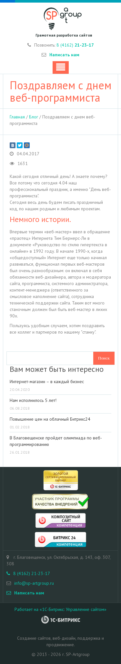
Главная (17, 117)
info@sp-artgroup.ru (34, 583)
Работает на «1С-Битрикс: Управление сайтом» (60, 609)
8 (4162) (75, 45)
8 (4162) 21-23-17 (28, 573)
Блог (33, 117)
